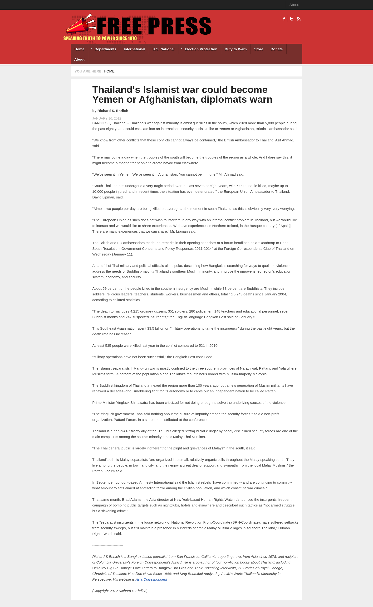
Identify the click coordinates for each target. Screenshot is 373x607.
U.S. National (163, 49)
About (294, 5)
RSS (298, 18)
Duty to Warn (236, 49)
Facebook (284, 18)
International (134, 49)
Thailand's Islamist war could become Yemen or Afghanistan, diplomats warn (182, 94)
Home (79, 49)
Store (258, 49)
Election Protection (197, 49)
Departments (102, 49)
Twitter (291, 18)
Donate (277, 49)
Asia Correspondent (151, 579)
